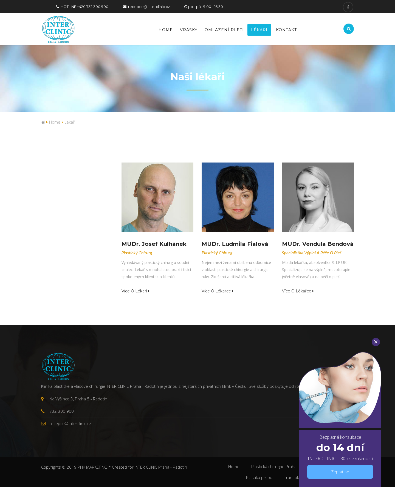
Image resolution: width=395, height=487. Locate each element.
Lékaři (259, 29)
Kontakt (286, 29)
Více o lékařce (217, 291)
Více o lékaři (135, 291)
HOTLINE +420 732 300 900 (84, 6)
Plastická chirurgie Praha (274, 466)
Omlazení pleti (224, 29)
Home (166, 29)
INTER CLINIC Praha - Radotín (161, 467)
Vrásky (189, 29)
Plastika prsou (259, 477)
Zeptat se (340, 471)
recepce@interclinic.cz (149, 6)
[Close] (376, 342)
